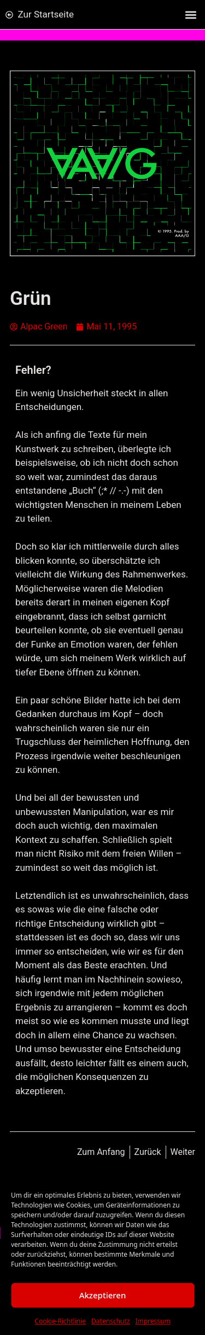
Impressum (152, 1321)
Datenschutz (110, 1321)
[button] (190, 14)
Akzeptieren (102, 1295)
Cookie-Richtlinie (60, 1321)
